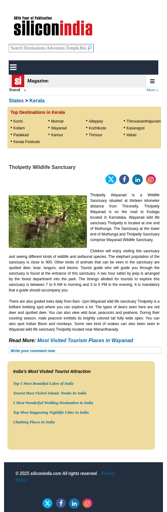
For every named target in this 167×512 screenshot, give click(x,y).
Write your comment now (33, 351)
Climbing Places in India (34, 422)
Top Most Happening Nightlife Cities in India (51, 412)
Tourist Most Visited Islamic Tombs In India (49, 393)
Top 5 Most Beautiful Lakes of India (43, 383)
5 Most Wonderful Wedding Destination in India (53, 402)
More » (152, 89)
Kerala (37, 100)
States (16, 100)
